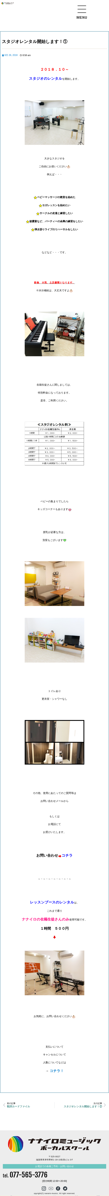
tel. (25, 1175)
